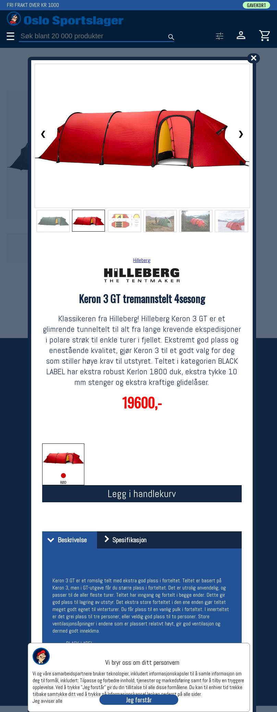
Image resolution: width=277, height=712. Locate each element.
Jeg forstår (139, 699)
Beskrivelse (65, 539)
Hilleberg (141, 260)
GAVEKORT (256, 5)
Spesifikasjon (122, 539)
